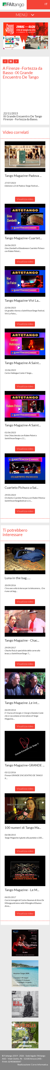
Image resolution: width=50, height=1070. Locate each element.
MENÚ (25, 14)
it (46, 4)
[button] (25, 156)
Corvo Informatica (39, 1064)
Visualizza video (25, 199)
